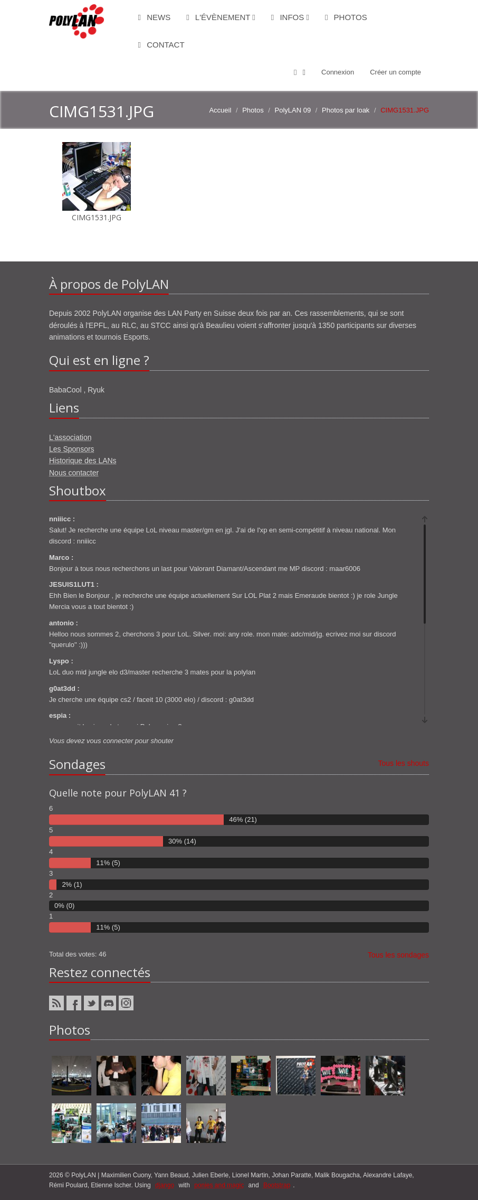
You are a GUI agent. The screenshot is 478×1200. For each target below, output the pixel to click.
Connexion (337, 72)
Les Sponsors (71, 449)
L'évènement (220, 17)
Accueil (220, 110)
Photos (346, 17)
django (164, 1185)
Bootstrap (276, 1185)
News (154, 17)
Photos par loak (345, 110)
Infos (290, 17)
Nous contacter (74, 472)
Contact (161, 44)
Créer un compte (395, 72)
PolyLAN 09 (293, 110)
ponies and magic (219, 1185)
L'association (70, 437)
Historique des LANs (83, 460)
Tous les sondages (398, 955)
